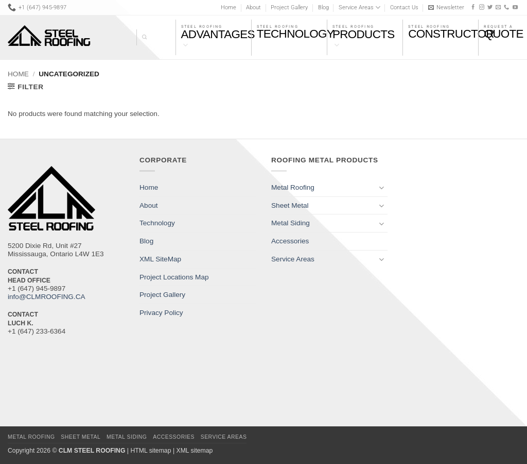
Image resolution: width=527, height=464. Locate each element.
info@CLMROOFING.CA (46, 297)
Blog (323, 7)
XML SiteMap (160, 259)
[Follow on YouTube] (515, 7)
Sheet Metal (290, 205)
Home (228, 7)
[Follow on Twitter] (490, 7)
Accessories (290, 241)
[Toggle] (381, 187)
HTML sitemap (150, 450)
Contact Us (404, 7)
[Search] (141, 37)
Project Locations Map (174, 277)
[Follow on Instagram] (481, 7)
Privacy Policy (161, 313)
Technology (157, 223)
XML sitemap (194, 450)
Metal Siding (290, 223)
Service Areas (359, 7)
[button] (446, 7)
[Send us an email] (498, 7)
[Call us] (506, 7)
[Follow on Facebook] (473, 7)
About (253, 7)
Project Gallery (289, 7)
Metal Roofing (292, 187)
